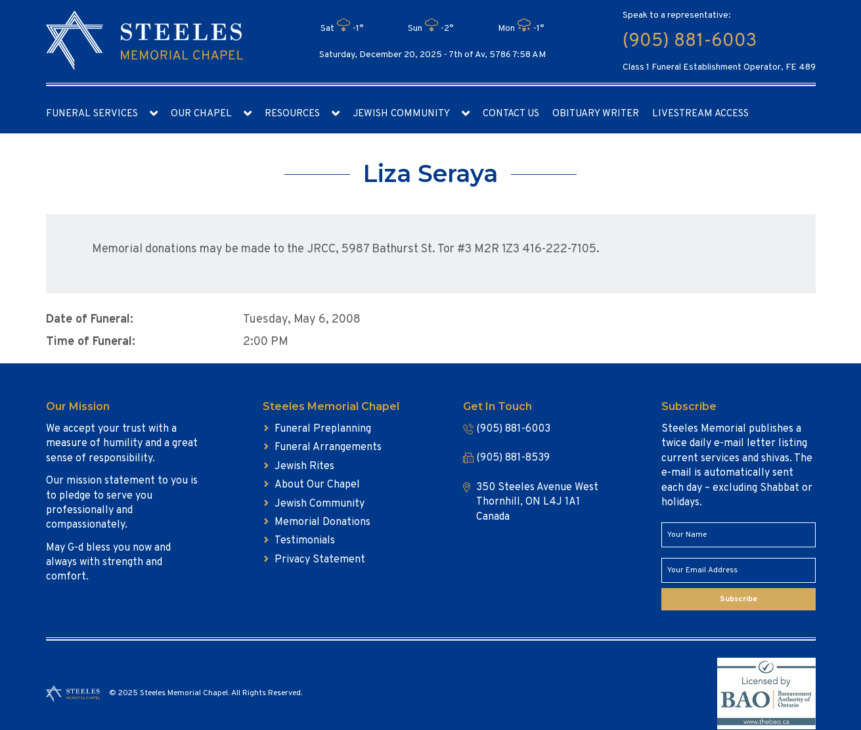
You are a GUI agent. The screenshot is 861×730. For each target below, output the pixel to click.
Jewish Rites (304, 466)
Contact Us (511, 114)
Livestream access (700, 114)
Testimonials (305, 540)
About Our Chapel (317, 484)
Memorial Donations (322, 522)
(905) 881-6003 (690, 41)
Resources (292, 114)
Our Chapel (201, 114)
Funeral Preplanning (323, 429)
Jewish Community (401, 114)
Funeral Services (92, 114)
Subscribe (738, 599)
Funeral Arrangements (328, 447)
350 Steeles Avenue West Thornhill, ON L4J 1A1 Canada (537, 502)
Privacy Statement (320, 559)
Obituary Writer (595, 114)
